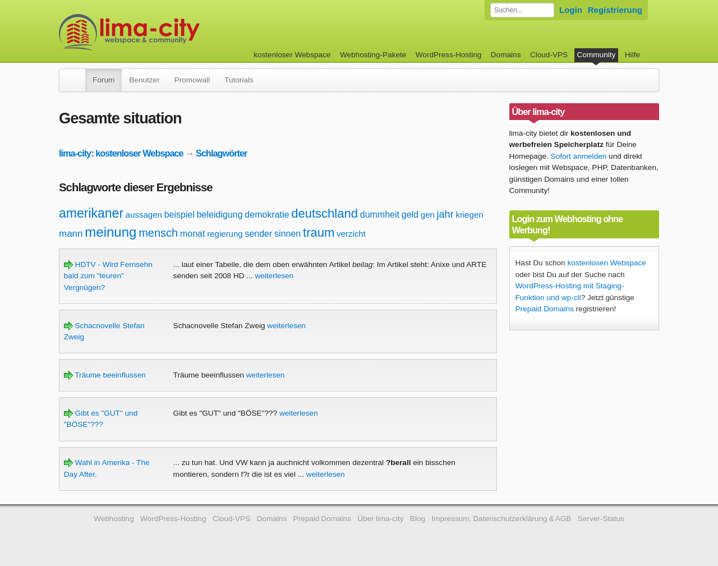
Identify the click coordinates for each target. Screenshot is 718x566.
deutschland (324, 213)
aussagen (144, 214)
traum (318, 233)
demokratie (267, 214)
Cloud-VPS (549, 54)
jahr (445, 214)
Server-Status (601, 518)
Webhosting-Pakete (373, 54)
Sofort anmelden (579, 156)
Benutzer (144, 80)
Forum (103, 80)
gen (428, 214)
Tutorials (239, 80)
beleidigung (220, 214)
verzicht (351, 233)
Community (596, 54)
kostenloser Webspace (292, 54)
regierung (224, 233)
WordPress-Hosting (449, 54)
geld (410, 214)
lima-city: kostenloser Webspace (121, 153)
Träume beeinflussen (105, 375)
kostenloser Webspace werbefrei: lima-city (171, 32)
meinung (110, 232)
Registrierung (615, 10)
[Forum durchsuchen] (522, 10)
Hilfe (632, 54)
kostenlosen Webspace (606, 263)
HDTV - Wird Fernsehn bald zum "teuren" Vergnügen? (108, 276)
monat (192, 233)
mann (71, 233)
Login (570, 10)
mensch (158, 233)
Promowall (192, 80)
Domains (506, 54)
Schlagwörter (221, 153)
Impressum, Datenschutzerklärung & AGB (501, 518)
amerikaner (91, 213)
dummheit (379, 214)
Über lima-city (380, 518)
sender (258, 233)
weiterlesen (274, 276)
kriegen (469, 214)
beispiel (179, 214)
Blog (417, 518)
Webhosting (114, 518)
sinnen (287, 233)
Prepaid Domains (545, 309)
